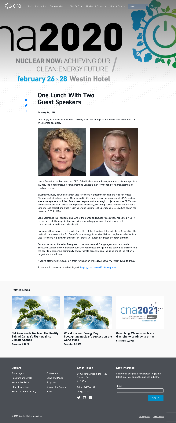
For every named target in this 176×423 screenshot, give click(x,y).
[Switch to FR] (151, 6)
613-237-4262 (88, 387)
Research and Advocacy (24, 391)
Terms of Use (158, 416)
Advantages (18, 373)
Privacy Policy (144, 416)
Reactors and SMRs (22, 378)
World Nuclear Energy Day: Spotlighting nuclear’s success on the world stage (88, 336)
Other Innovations (21, 387)
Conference (52, 373)
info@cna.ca (83, 391)
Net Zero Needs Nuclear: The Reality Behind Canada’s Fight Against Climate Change (35, 336)
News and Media (54, 378)
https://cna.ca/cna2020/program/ (98, 267)
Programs (51, 382)
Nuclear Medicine (20, 382)
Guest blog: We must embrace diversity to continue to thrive (135, 334)
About (49, 391)
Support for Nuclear (56, 387)
